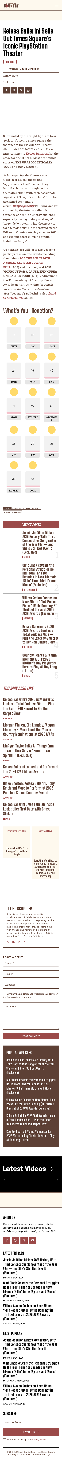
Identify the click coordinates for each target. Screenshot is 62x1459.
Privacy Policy (38, 1439)
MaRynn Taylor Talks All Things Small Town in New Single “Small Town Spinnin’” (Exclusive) (29, 751)
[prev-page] (5, 1180)
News (6, 819)
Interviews (29, 590)
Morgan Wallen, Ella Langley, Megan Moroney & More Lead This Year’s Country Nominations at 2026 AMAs (29, 730)
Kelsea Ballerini (12, 512)
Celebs (27, 647)
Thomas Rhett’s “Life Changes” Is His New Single (17, 851)
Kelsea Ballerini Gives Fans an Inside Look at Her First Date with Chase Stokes (28, 809)
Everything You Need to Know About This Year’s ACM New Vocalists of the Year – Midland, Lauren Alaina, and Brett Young (45, 868)
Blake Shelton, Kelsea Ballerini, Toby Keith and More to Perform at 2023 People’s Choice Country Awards (29, 788)
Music (26, 557)
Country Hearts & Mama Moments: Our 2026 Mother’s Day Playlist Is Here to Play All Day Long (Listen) (39, 663)
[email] (31, 1422)
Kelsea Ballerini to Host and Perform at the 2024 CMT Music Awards (31, 769)
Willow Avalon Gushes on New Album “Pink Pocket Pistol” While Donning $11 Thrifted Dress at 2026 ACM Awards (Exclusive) (39, 606)
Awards (27, 618)
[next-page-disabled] (56, 1180)
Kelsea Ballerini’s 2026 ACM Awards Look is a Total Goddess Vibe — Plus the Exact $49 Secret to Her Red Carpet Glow (40, 634)
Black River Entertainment (26, 508)
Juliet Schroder (29, 68)
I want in (31, 1431)
